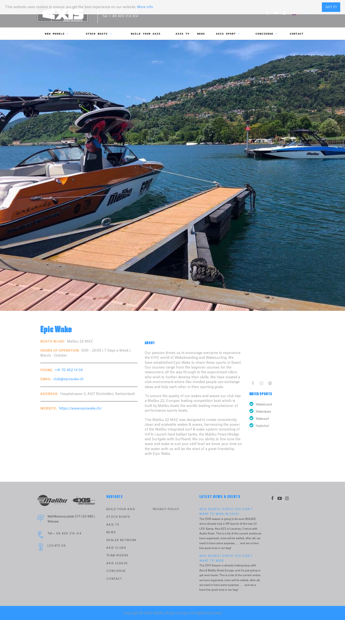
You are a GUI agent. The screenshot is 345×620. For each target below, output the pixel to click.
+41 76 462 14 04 (69, 370)
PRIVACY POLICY (166, 509)
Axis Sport (228, 34)
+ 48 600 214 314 (123, 16)
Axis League (117, 563)
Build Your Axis (146, 34)
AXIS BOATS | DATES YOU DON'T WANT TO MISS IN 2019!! (226, 511)
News (201, 34)
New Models (57, 34)
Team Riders (117, 555)
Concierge (266, 34)
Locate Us (56, 545)
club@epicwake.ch (68, 379)
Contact (297, 34)
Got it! (331, 7)
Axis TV (183, 34)
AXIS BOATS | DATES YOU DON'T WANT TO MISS (226, 558)
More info (145, 7)
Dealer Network (121, 540)
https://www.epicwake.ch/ (80, 408)
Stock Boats (99, 34)
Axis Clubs (116, 548)
